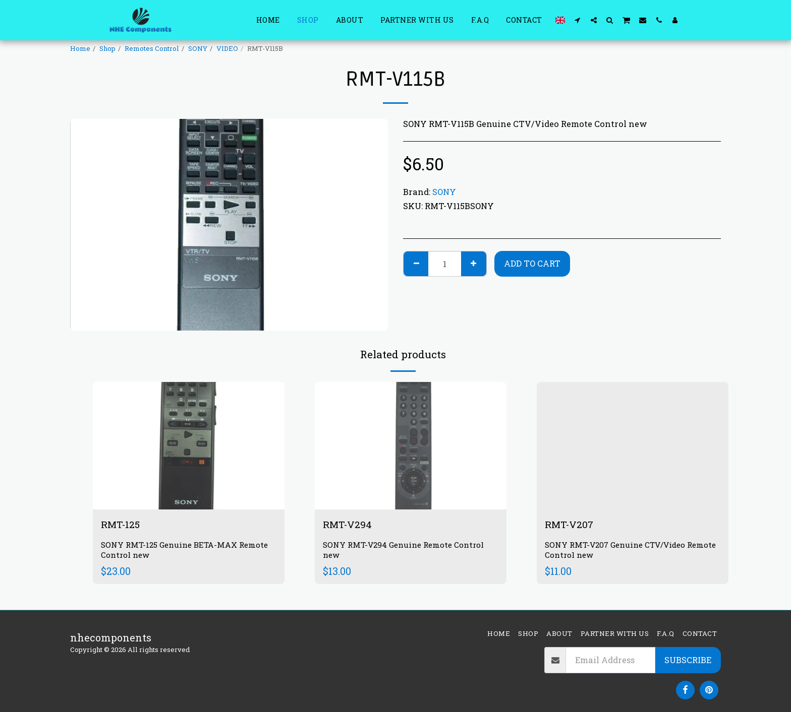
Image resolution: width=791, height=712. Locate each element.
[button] (577, 20)
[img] (189, 445)
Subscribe (687, 660)
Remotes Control (152, 48)
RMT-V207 (570, 524)
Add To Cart (532, 263)
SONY (197, 48)
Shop (107, 48)
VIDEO (227, 48)
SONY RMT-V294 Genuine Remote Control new (406, 550)
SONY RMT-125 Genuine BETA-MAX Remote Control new (188, 550)
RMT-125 (121, 524)
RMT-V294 (348, 524)
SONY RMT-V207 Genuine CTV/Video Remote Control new (618, 550)
